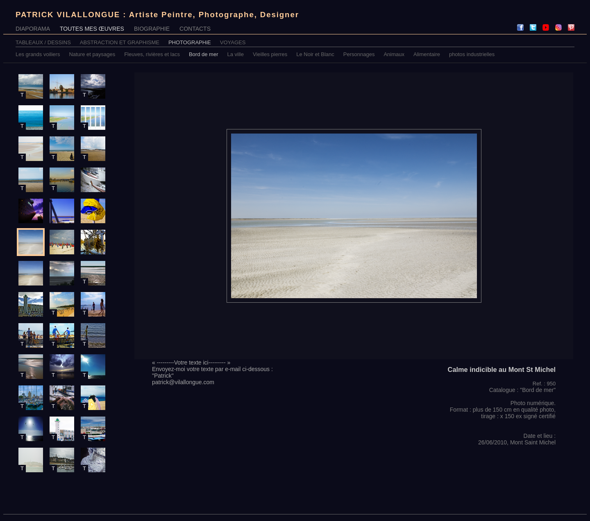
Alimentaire (426, 54)
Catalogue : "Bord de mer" (522, 390)
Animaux (394, 54)
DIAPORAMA (33, 28)
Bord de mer (203, 54)
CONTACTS (195, 28)
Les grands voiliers (38, 54)
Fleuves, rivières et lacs (152, 54)
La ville (235, 54)
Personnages (359, 54)
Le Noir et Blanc (315, 54)
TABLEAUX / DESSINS (43, 42)
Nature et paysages (92, 54)
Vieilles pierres (270, 54)
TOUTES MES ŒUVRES (92, 28)
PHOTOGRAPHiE (189, 42)
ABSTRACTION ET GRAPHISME (119, 42)
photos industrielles (472, 54)
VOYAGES (233, 42)
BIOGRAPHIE (152, 28)
